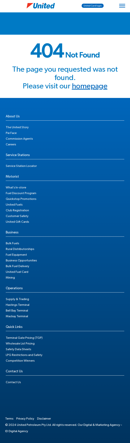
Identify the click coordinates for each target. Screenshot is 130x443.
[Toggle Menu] (122, 5)
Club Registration (17, 210)
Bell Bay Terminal (17, 310)
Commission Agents (19, 138)
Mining (10, 277)
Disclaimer (44, 418)
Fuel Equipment (16, 254)
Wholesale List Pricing (20, 343)
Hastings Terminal (17, 304)
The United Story (17, 127)
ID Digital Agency (16, 431)
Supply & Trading (17, 299)
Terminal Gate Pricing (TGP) (24, 337)
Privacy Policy (25, 418)
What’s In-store (16, 187)
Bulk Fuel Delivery (17, 266)
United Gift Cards (17, 221)
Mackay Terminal (17, 316)
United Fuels (14, 204)
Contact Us (13, 382)
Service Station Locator (21, 165)
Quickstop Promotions (21, 198)
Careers (11, 144)
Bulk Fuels (12, 243)
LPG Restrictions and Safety (24, 354)
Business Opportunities (21, 260)
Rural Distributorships (20, 249)
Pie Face (11, 133)
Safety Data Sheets (18, 349)
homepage (89, 86)
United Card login (93, 6)
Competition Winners (20, 360)
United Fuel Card (17, 271)
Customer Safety (17, 216)
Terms (9, 418)
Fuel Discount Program (21, 193)
